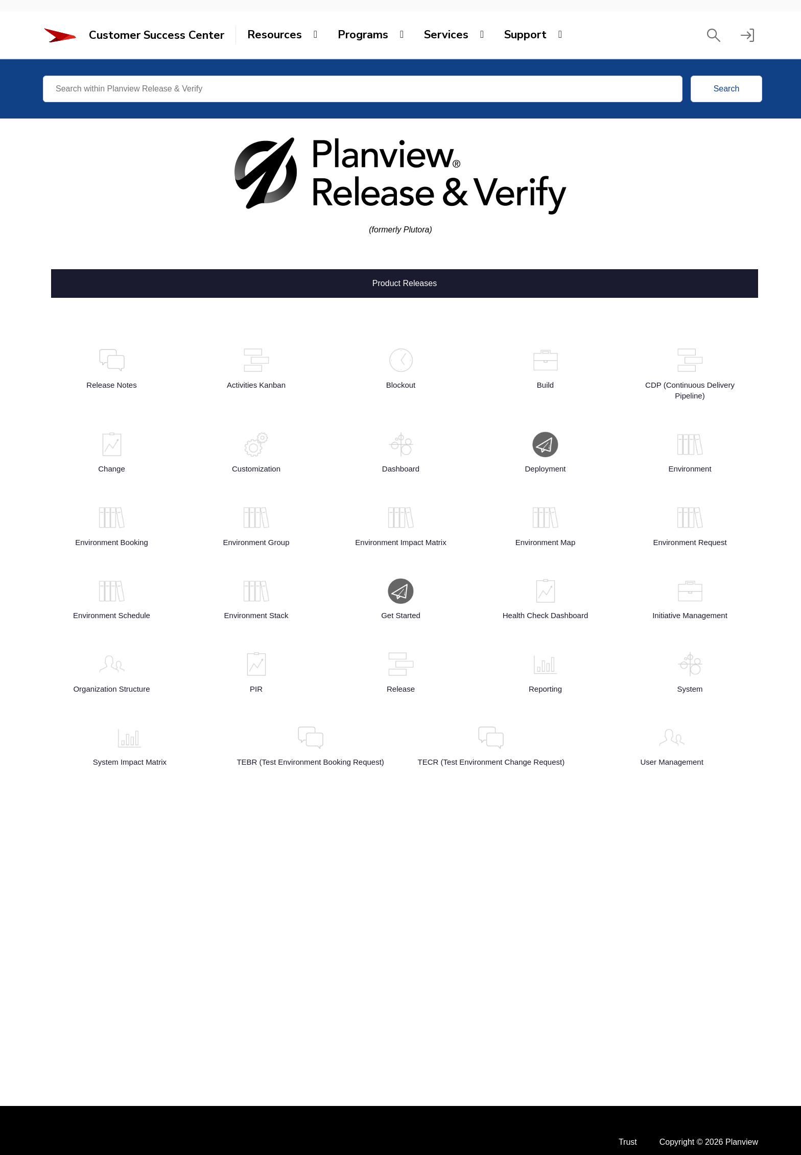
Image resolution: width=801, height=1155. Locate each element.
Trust (628, 1142)
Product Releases (404, 282)
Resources (274, 34)
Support (525, 34)
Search (727, 88)
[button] (713, 35)
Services (446, 34)
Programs (363, 34)
